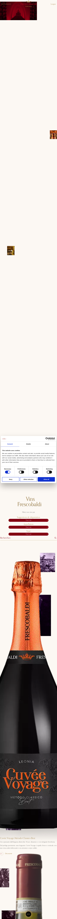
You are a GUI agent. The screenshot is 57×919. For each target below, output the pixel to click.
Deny (10, 479)
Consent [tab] (10, 444)
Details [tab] (28, 444)
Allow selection (28, 479)
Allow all (46, 479)
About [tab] (47, 444)
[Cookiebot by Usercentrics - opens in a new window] (47, 438)
